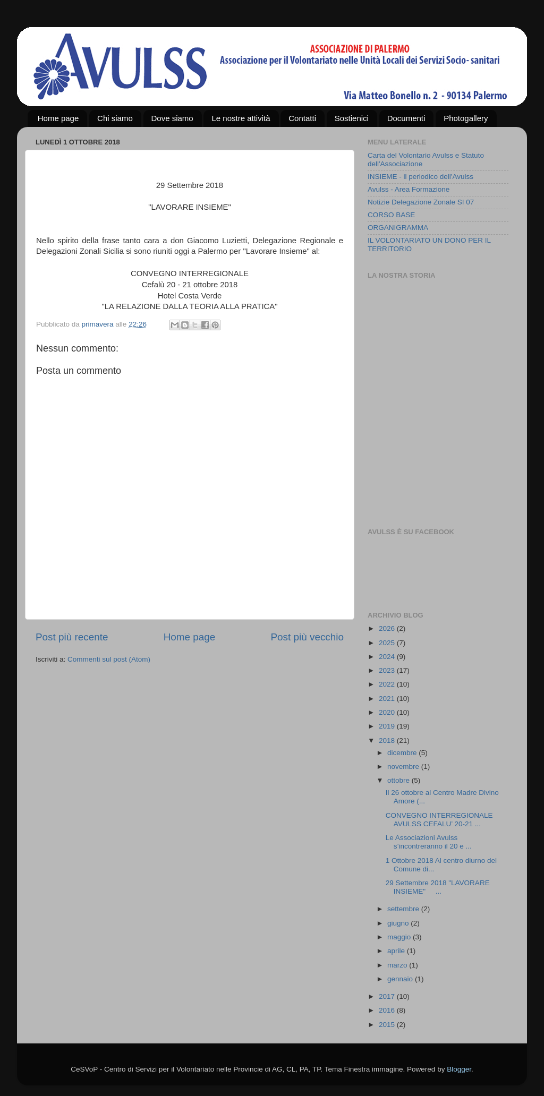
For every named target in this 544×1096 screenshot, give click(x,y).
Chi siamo (115, 118)
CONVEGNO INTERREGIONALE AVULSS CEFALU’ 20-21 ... (439, 819)
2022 (388, 684)
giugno (399, 923)
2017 (388, 996)
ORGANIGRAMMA (398, 228)
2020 (388, 712)
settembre (404, 909)
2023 (388, 670)
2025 (388, 643)
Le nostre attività (240, 118)
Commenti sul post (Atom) (108, 659)
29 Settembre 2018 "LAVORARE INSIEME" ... (438, 887)
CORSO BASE (391, 215)
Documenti (406, 118)
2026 (388, 628)
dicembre (403, 753)
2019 (388, 726)
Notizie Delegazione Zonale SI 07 (421, 202)
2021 (388, 699)
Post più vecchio (307, 637)
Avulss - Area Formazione (408, 189)
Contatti (302, 118)
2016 (388, 1010)
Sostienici (352, 118)
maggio (400, 937)
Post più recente (72, 637)
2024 (388, 657)
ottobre (399, 780)
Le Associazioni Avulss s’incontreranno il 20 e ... (429, 842)
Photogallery (466, 118)
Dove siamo (172, 118)
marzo (398, 965)
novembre (404, 766)
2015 (388, 1025)
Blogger (459, 1069)
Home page (58, 118)
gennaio (401, 979)
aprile (397, 951)
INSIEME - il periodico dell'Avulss (420, 177)
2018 (388, 740)
